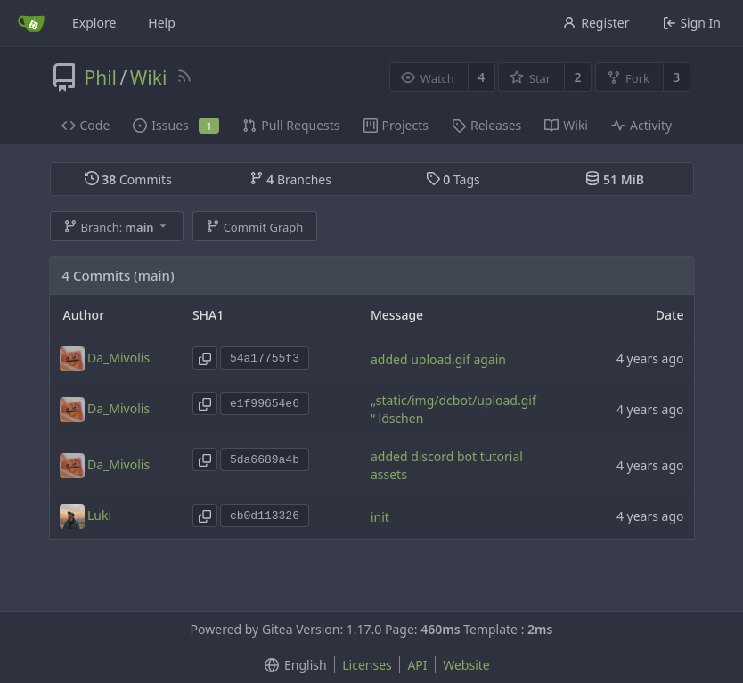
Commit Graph (254, 227)
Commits (128, 179)
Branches (290, 179)
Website (466, 664)
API (417, 664)
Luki (99, 515)
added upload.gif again (438, 359)
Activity (641, 125)
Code (85, 125)
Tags (453, 179)
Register (595, 22)
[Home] (31, 23)
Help (162, 22)
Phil (101, 77)
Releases (486, 125)
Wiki (148, 77)
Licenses (367, 664)
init (380, 516)
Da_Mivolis (118, 357)
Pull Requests (290, 125)
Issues (176, 125)
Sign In (692, 22)
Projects (396, 125)
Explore (94, 22)
